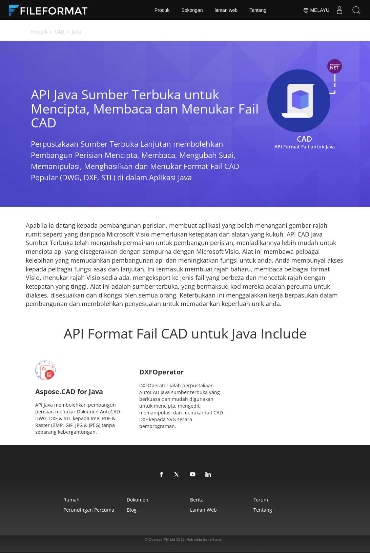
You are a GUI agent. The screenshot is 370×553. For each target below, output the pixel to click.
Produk (162, 10)
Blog (132, 510)
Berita (197, 499)
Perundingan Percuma (88, 510)
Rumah (71, 499)
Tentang (257, 10)
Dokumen (137, 499)
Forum (260, 499)
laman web (226, 10)
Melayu (316, 10)
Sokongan (192, 10)
